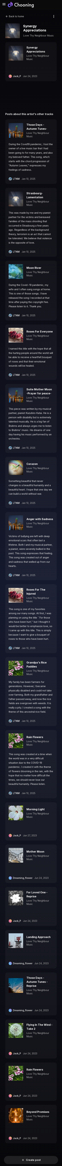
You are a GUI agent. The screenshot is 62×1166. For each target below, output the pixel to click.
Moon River (33, 267)
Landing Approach (38, 937)
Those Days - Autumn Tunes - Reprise (37, 981)
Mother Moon (35, 851)
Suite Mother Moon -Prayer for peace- (39, 391)
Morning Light (35, 809)
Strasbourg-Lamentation (34, 195)
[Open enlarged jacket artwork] (12, 30)
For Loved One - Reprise (36, 894)
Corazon (32, 464)
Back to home (14, 16)
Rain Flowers (34, 737)
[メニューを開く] (4, 5)
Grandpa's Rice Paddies (36, 664)
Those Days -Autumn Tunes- (36, 126)
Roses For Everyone (39, 331)
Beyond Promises (37, 1112)
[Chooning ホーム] (20, 5)
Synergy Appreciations (35, 49)
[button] (31, 61)
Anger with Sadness (39, 519)
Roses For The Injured (35, 591)
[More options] (54, 16)
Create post (31, 1160)
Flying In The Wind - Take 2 (39, 1026)
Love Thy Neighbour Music (38, 35)
